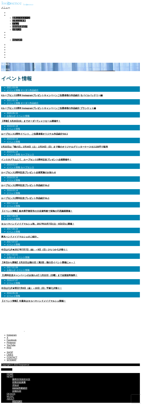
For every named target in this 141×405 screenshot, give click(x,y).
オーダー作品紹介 (30, 90)
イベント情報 (13, 90)
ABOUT (10, 37)
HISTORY (17, 40)
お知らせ (16, 29)
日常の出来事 (19, 21)
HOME (10, 12)
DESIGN (11, 32)
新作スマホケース (21, 18)
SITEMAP (11, 360)
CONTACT (12, 357)
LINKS (10, 355)
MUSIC (10, 35)
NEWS (10, 15)
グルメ (15, 23)
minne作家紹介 (19, 26)
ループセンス (27, 154)
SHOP (10, 352)
